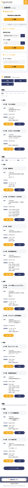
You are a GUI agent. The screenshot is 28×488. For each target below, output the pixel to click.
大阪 (2, 160)
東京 (2, 93)
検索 (15, 48)
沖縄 (8, 84)
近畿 (20, 80)
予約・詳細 (8, 124)
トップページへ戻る (14, 468)
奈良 (18, 160)
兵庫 (6, 160)
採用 (19, 124)
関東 (8, 80)
